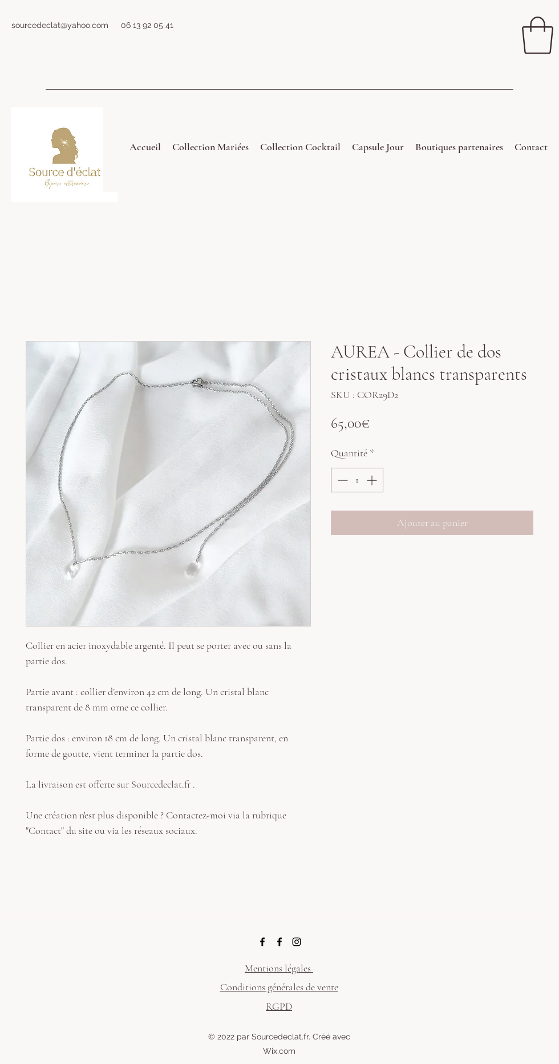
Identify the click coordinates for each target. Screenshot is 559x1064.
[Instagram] (296, 941)
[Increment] (373, 480)
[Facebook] (262, 941)
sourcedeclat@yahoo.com (59, 25)
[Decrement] (341, 480)
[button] (537, 35)
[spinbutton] (357, 480)
